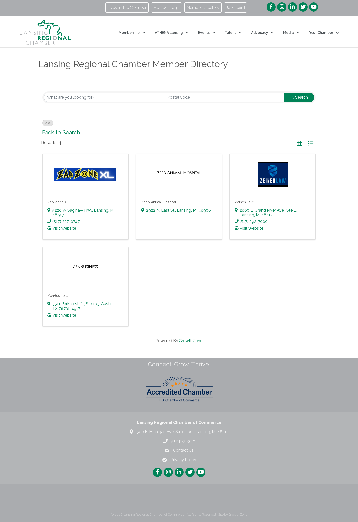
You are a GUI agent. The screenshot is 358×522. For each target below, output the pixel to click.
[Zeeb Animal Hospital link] (179, 173)
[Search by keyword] (104, 97)
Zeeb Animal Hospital (158, 202)
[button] (300, 144)
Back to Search (61, 132)
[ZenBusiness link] (85, 266)
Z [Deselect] (47, 123)
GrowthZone (190, 340)
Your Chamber (321, 33)
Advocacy (259, 33)
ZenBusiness (57, 296)
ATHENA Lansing (169, 33)
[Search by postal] (224, 97)
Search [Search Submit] (299, 97)
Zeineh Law (244, 202)
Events (204, 33)
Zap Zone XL (58, 202)
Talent (230, 33)
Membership (129, 33)
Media (288, 33)
